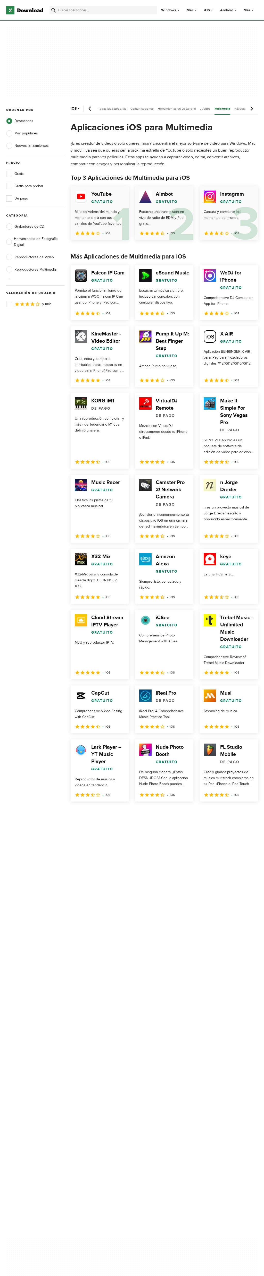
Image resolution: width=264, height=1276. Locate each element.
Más (249, 10)
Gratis (15, 174)
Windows (168, 10)
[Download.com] (24, 10)
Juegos (205, 108)
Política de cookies (153, 1071)
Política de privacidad (155, 1054)
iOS (207, 10)
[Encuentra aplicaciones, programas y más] (103, 10)
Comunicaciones (142, 108)
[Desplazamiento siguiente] (251, 108)
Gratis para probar (24, 186)
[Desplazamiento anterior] (90, 108)
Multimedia (222, 109)
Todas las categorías (112, 108)
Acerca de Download (88, 1054)
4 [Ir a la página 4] (116, 813)
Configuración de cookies (158, 1094)
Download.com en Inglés (91, 1080)
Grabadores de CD (25, 226)
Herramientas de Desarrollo (177, 108)
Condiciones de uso (154, 1063)
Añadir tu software (86, 1063)
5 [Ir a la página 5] (129, 813)
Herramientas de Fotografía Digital (31, 242)
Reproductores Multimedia (31, 269)
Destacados (19, 121)
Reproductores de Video (30, 257)
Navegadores (243, 108)
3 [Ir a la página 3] (103, 813)
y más (29, 304)
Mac (190, 10)
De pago (17, 198)
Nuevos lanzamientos (27, 146)
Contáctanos (82, 1071)
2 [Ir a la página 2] (89, 813)
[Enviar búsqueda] (54, 10)
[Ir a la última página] (246, 813)
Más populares (22, 133)
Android (226, 10)
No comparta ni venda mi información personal (158, 1083)
